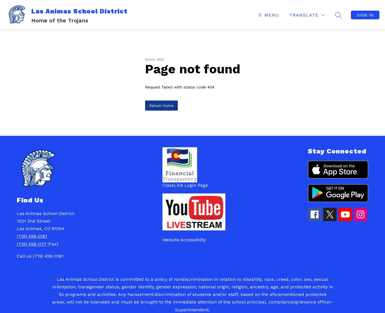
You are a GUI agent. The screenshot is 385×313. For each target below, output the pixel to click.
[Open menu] (268, 14)
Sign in (365, 15)
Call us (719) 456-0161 (40, 256)
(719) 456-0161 (32, 236)
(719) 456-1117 (31, 244)
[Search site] (338, 15)
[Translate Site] (307, 14)
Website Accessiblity (184, 239)
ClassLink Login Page (185, 185)
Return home (161, 105)
